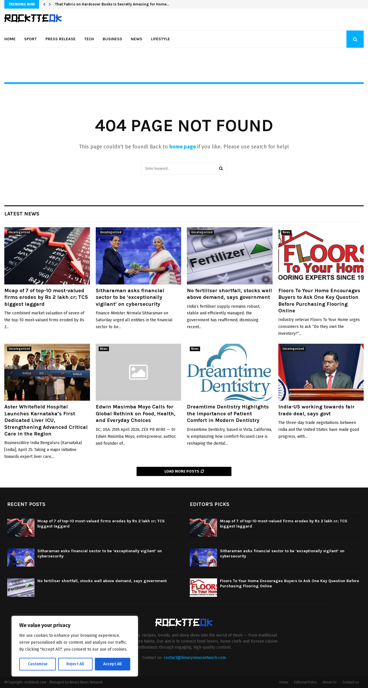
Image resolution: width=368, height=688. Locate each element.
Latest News (21, 214)
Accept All (112, 664)
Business (112, 39)
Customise (37, 664)
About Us (330, 682)
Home (10, 39)
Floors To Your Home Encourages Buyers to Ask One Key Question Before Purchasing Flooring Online (319, 300)
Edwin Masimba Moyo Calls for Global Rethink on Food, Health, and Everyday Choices (135, 413)
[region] (75, 646)
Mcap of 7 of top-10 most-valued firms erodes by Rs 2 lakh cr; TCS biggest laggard (46, 297)
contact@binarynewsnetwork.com (195, 657)
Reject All (75, 664)
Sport (30, 39)
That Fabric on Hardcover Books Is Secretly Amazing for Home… (112, 4)
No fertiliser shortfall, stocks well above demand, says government (229, 293)
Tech (89, 39)
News (136, 39)
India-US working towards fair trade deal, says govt (316, 410)
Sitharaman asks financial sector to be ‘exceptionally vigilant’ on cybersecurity (130, 297)
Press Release (60, 39)
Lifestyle (160, 39)
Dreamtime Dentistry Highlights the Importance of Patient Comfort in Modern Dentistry (228, 413)
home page (182, 147)
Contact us (350, 682)
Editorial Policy (305, 682)
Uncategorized (19, 232)
